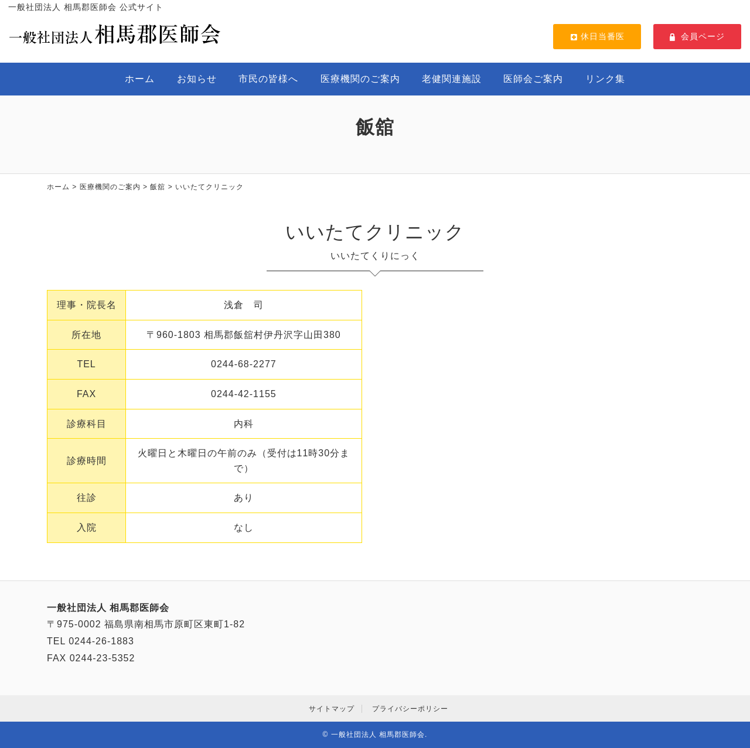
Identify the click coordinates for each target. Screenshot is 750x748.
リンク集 (605, 79)
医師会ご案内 (533, 79)
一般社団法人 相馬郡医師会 (378, 734)
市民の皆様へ (268, 79)
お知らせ (197, 79)
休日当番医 (597, 36)
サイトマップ (331, 709)
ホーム (140, 79)
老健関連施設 (452, 79)
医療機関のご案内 (360, 79)
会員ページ (697, 36)
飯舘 (157, 187)
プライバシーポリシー (410, 709)
